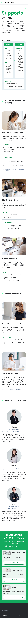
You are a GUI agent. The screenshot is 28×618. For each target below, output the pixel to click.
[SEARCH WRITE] (8, 607)
